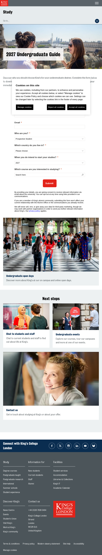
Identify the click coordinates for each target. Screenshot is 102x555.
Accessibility (79, 544)
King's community (14, 532)
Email (17, 122)
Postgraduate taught (14, 475)
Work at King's (14, 528)
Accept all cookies (77, 107)
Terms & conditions (11, 544)
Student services (64, 471)
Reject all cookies (56, 107)
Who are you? (21, 133)
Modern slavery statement (49, 544)
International (14, 484)
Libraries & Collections (64, 480)
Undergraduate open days (20, 276)
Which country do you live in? (29, 145)
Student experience (14, 493)
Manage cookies (10, 550)
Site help (66, 544)
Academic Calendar (64, 488)
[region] (51, 97)
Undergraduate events (68, 334)
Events (14, 515)
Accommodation (64, 475)
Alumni (39, 484)
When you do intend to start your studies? (35, 157)
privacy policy (34, 211)
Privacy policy (28, 544)
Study (7, 12)
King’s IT (64, 484)
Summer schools (14, 488)
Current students (39, 475)
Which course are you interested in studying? (37, 169)
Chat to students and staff (20, 334)
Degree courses (14, 471)
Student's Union (14, 519)
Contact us (12, 410)
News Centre (14, 510)
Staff (39, 480)
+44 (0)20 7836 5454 (37, 510)
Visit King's (14, 523)
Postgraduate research (14, 480)
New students (39, 471)
